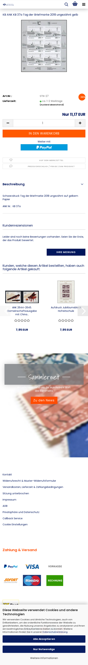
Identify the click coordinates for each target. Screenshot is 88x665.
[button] (8, 123)
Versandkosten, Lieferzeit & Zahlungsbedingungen (33, 487)
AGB (5, 506)
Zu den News (44, 400)
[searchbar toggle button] (66, 4)
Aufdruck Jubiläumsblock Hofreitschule (66, 309)
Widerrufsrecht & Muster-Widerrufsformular (29, 481)
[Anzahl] (44, 123)
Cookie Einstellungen (15, 524)
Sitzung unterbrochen (16, 493)
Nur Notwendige (44, 649)
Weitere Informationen (44, 658)
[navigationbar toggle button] (83, 4)
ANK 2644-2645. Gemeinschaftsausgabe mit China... (22, 311)
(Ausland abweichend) (52, 104)
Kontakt (7, 474)
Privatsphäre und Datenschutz (21, 512)
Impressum (9, 499)
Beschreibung (14, 184)
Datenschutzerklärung (55, 632)
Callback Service (13, 518)
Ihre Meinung (66, 252)
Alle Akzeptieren (44, 639)
